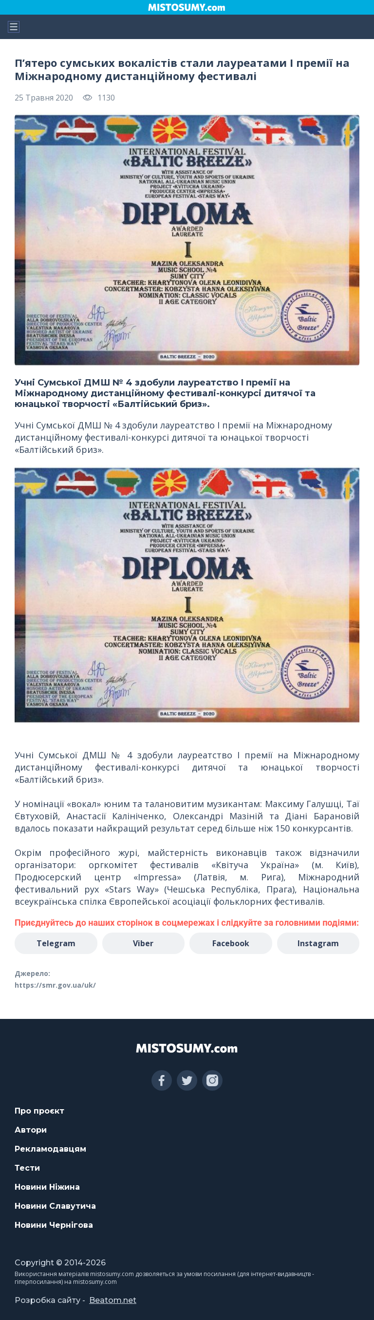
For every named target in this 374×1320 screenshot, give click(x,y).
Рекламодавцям (50, 1149)
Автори (31, 1130)
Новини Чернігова (54, 1225)
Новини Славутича (55, 1206)
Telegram (56, 943)
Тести (27, 1168)
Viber (143, 943)
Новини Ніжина (47, 1187)
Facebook (230, 943)
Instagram (318, 943)
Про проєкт (39, 1111)
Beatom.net (112, 1300)
